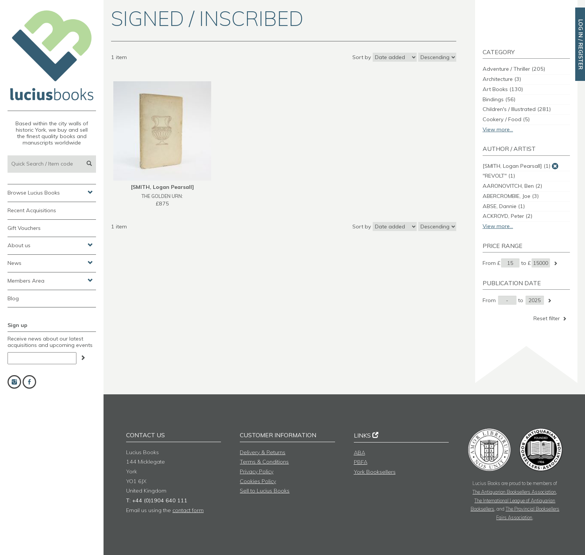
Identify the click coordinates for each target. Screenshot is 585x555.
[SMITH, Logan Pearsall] (516, 166)
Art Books (503, 89)
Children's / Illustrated (517, 109)
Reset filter (550, 318)
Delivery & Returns (262, 452)
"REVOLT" (499, 175)
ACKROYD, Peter (507, 216)
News (50, 262)
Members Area (50, 280)
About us (50, 245)
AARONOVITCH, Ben (512, 185)
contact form (188, 510)
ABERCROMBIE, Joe (511, 196)
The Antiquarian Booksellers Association (514, 492)
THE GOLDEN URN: (162, 196)
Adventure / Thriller (514, 68)
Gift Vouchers (24, 228)
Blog (13, 298)
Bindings (499, 99)
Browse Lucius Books (50, 192)
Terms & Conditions (264, 461)
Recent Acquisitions (32, 210)
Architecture (502, 79)
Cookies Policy (258, 481)
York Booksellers (375, 471)
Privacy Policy (256, 471)
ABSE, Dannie (504, 206)
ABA (359, 452)
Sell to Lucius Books (264, 490)
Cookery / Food (506, 119)
